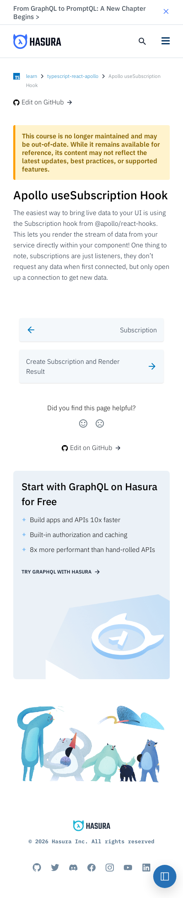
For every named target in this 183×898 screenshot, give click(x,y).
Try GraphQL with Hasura (61, 572)
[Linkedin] (146, 867)
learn (31, 76)
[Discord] (73, 867)
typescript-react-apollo (73, 76)
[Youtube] (128, 867)
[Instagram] (110, 867)
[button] (166, 12)
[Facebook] (91, 867)
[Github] (37, 867)
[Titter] (55, 867)
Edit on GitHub (43, 102)
